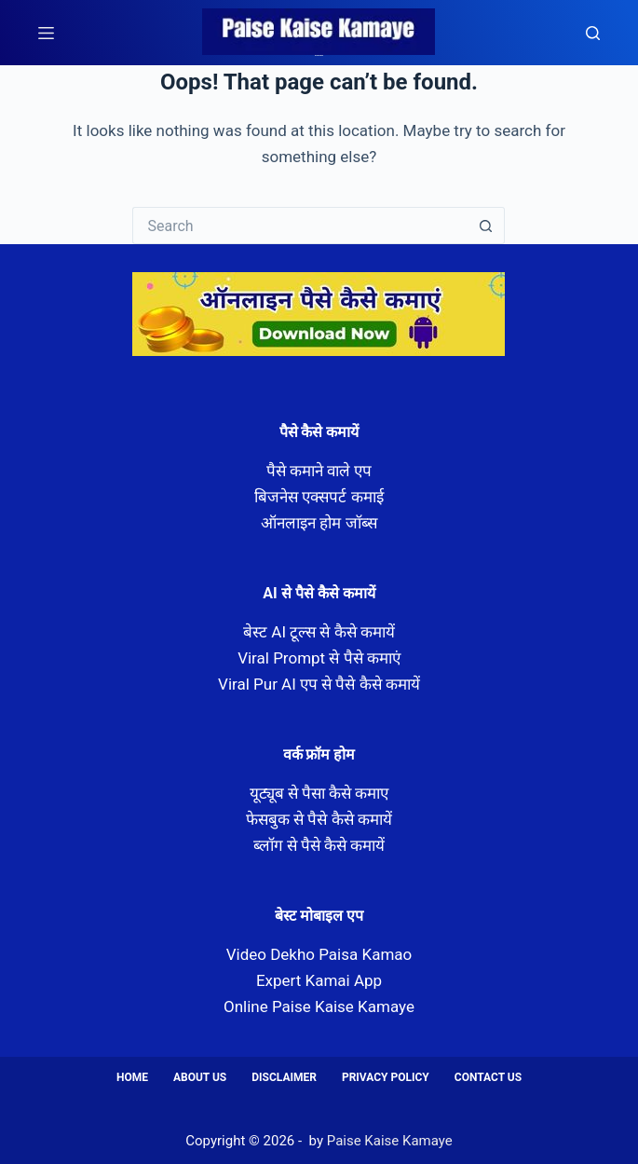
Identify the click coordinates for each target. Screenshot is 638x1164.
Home (132, 1077)
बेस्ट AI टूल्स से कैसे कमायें (319, 632)
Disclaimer (284, 1077)
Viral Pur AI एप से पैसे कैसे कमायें (319, 684)
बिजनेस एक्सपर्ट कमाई (318, 496)
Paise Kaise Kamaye (319, 55)
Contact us (488, 1077)
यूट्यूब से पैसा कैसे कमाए (319, 793)
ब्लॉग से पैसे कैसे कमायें (319, 845)
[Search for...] (300, 225)
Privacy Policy (385, 1077)
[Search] (593, 33)
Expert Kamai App (319, 980)
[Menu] (46, 33)
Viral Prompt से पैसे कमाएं (319, 658)
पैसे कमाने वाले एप (319, 470)
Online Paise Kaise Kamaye (319, 1006)
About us (199, 1077)
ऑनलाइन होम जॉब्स (318, 523)
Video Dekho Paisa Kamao (319, 954)
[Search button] (486, 225)
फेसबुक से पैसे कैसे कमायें (319, 819)
